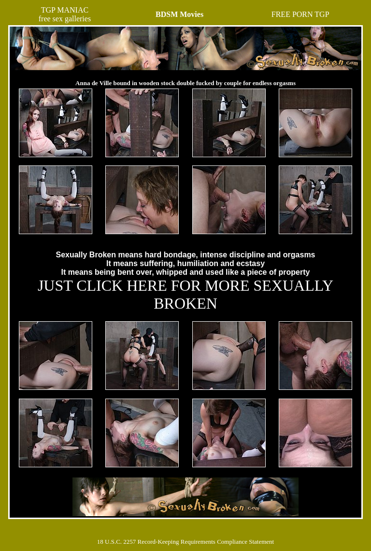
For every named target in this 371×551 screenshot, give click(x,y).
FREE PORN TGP (300, 14)
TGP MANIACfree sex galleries (65, 14)
